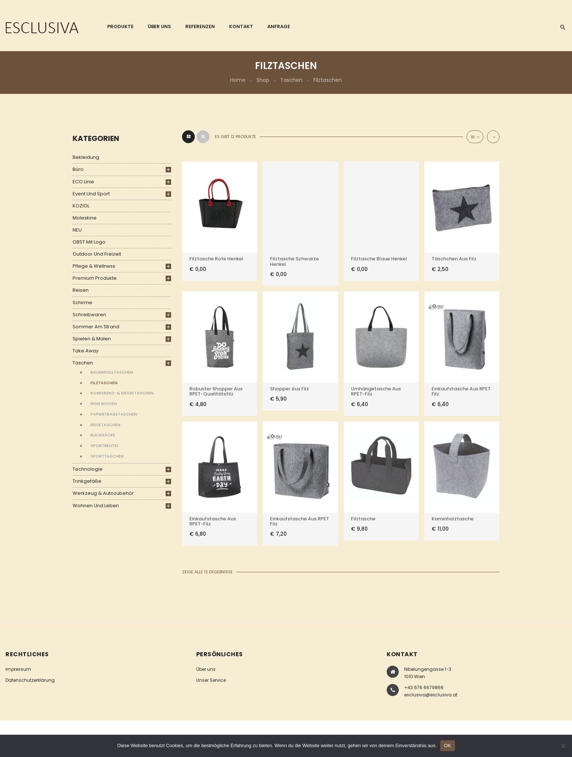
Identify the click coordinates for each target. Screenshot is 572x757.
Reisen (81, 290)
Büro (78, 169)
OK (447, 745)
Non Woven (103, 403)
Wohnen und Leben (96, 505)
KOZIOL (81, 205)
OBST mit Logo (89, 241)
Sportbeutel (104, 445)
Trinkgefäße (87, 481)
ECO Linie (83, 181)
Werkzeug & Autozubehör (103, 493)
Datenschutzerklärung (30, 680)
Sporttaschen (107, 456)
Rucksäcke (102, 435)
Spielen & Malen (92, 338)
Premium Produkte (95, 278)
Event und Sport (91, 193)
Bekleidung (86, 157)
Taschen (291, 80)
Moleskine (85, 217)
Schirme (82, 302)
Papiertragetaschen (113, 414)
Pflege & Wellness (94, 266)
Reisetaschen (105, 425)
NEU (77, 229)
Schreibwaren (89, 314)
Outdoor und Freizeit (97, 254)
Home (238, 80)
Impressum (18, 669)
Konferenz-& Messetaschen (122, 393)
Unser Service (211, 680)
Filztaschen (103, 383)
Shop (262, 80)
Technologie (88, 469)
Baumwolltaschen (111, 372)
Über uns (206, 669)
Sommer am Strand (96, 326)
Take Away (85, 350)
